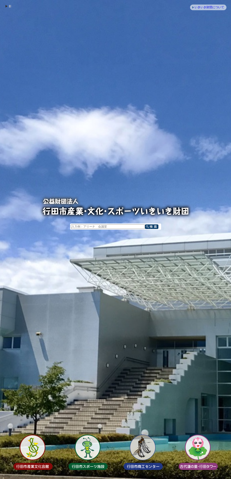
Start (6, 6)
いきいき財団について (209, 7)
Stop (10, 6)
